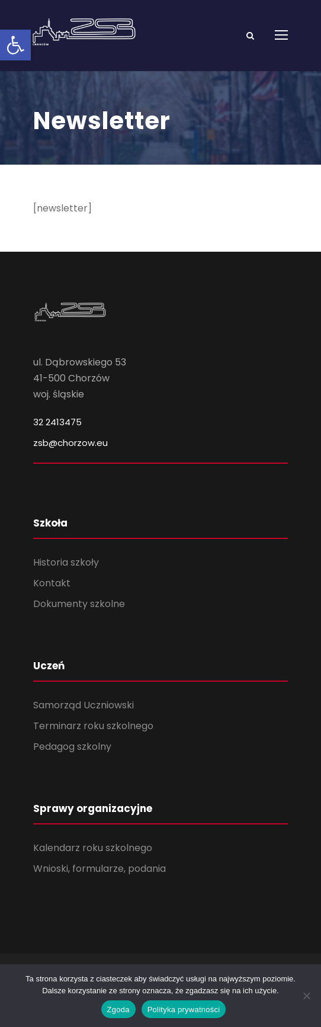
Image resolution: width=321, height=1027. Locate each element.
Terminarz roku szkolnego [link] (93, 726)
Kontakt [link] (51, 583)
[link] (15, 45)
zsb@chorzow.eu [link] (70, 443)
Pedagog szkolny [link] (72, 746)
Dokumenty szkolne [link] (79, 604)
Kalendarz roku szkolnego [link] (92, 848)
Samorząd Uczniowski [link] (83, 705)
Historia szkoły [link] (66, 562)
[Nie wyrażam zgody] (306, 996)
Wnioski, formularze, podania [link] (99, 868)
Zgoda (118, 1009)
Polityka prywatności (183, 1009)
